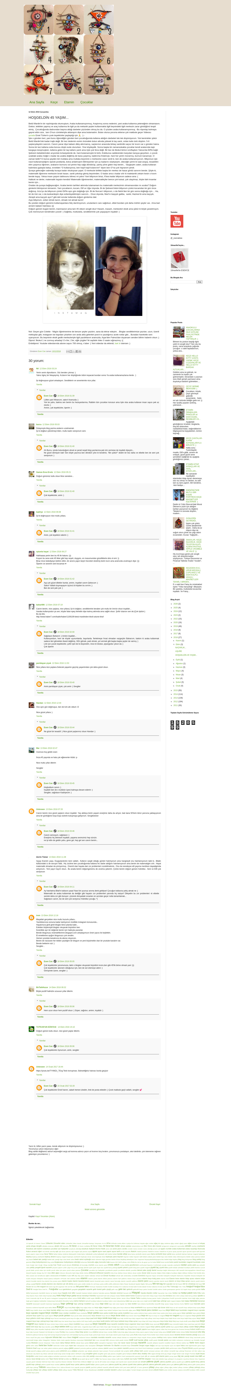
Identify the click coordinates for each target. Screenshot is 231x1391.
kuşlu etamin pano (115, 1335)
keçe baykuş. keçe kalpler (94, 1310)
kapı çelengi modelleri (82, 1304)
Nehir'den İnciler (46, 1345)
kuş (79, 1335)
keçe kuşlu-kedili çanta (184, 1321)
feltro (87, 1286)
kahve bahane (79, 1301)
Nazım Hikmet (176, 1343)
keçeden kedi (103, 1329)
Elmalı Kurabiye (109, 1276)
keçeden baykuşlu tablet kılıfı (48, 1329)
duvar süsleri (137, 1273)
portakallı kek (119, 1351)
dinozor (62, 1273)
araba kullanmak (178, 1249)
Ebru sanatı (30, 1276)
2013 (176, 698)
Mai (37, 748)
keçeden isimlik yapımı (91, 1329)
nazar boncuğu (131, 1343)
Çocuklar (86, 102)
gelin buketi (97, 1289)
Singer (169, 1354)
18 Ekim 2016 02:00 (66, 632)
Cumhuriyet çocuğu (160, 1265)
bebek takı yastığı (40, 1259)
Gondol (149, 1289)
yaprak (77, 1367)
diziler (82, 1273)
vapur (89, 1362)
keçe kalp (112, 1318)
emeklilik (135, 1276)
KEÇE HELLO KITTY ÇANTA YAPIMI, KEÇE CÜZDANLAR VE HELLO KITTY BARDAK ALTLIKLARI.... (187, 363)
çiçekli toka (163, 1267)
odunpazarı (81, 1345)
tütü (157, 1359)
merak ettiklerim (178, 1337)
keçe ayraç (197, 1307)
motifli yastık (153, 1340)
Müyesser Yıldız (49, 1343)
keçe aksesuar (125, 1307)
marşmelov (133, 1337)
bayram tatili (138, 1257)
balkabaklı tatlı (102, 1254)
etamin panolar (154, 1281)
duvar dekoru (127, 1273)
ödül (186, 1345)
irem (38, 915)
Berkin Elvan (116, 1259)
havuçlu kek (127, 1293)
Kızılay (62, 1332)
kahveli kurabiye (90, 1301)
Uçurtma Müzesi (188, 1359)
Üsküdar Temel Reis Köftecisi (77, 1362)
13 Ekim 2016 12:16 (49, 915)
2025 (176, 608)
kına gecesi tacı (173, 1329)
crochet (91, 1265)
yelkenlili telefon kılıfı (116, 1367)
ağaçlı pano (183, 1243)
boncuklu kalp (104, 1262)
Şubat (178, 682)
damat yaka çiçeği (144, 1270)
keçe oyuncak (154, 1324)
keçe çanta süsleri (150, 1313)
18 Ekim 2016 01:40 (66, 446)
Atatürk (133, 1251)
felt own (73, 1287)
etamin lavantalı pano (97, 1281)
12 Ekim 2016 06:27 (58, 552)
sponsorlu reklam (66, 1356)
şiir (146, 1356)
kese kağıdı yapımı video (156, 1329)
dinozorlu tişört (71, 1273)
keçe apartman (148, 1307)
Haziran (179, 667)
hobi (104, 1296)
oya (159, 1345)
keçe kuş (172, 1321)
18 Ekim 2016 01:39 (66, 396)
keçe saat (187, 1324)
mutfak (28, 1343)
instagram (54, 1298)
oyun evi (173, 1345)
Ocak (178, 686)
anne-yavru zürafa (120, 1249)
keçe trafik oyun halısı (96, 1327)
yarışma (82, 1367)
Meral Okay (189, 1337)
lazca (199, 1335)
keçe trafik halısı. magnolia (79, 1327)
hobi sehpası (111, 1296)
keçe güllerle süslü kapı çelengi (38, 1318)
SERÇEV (78, 1354)
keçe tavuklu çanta (48, 1327)
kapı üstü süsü (114, 1304)
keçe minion (51, 1324)
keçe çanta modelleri (122, 1313)
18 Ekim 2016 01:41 (66, 531)
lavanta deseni (169, 1335)
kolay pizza (162, 1332)
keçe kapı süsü (52, 1321)
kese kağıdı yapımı (139, 1329)
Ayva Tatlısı (48, 1254)
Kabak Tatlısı (136, 1298)
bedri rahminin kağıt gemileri (101, 1259)
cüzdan (184, 1265)
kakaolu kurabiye (102, 1301)
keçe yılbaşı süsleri (186, 1327)
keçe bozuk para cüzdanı (147, 1310)
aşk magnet (75, 1251)
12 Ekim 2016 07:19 (54, 605)
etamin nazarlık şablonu (129, 1281)
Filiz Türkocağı (172, 1287)
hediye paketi (186, 1293)
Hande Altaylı (57, 1293)
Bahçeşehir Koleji (75, 1254)
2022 (176, 619)
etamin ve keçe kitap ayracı (179, 1281)
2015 (176, 690)
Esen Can (48, 396)
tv (173, 1359)
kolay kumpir (153, 1332)
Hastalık (79, 1293)
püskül (146, 1351)
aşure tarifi (116, 1251)
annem (155, 1249)
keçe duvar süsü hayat (133, 1316)
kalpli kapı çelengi (159, 1301)
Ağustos (179, 663)
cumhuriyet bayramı (146, 1265)
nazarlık (142, 1342)
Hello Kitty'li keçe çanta (66, 1296)
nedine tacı (185, 1343)
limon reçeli (30, 1337)
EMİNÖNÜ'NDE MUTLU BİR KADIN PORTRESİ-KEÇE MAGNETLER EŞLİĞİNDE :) (194, 496)
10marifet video (59, 1243)
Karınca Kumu (179, 1304)
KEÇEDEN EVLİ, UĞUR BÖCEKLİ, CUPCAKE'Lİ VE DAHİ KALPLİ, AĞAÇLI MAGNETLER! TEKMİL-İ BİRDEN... (187, 575)
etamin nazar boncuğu (112, 1281)
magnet (75, 1337)
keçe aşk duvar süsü (161, 1307)
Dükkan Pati (192, 1273)
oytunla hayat (42, 552)
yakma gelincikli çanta (157, 1364)
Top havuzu (103, 1359)
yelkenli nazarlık (102, 1367)
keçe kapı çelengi (39, 1321)
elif (73, 1276)
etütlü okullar (86, 1284)
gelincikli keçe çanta (140, 1289)
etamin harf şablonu (120, 1278)
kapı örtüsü (96, 1304)
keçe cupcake (199, 1310)
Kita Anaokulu (70, 1332)
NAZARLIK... (180, 647)
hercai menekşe (83, 1296)
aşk (57, 1251)
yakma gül (169, 1364)
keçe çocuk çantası (62, 1315)
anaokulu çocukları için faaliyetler (56, 1249)
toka (97, 1359)
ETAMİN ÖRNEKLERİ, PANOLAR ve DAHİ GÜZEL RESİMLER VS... (193, 414)
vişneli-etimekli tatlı (133, 1362)
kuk (49, 1335)
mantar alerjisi (116, 1337)
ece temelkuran (40, 1276)
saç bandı (36, 1354)
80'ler (109, 1243)
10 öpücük (29, 1243)
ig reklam (194, 1296)
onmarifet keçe (125, 1345)
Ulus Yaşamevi (200, 1359)
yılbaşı (152, 1367)
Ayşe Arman (40, 1254)
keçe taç (38, 1327)
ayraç (174, 1251)
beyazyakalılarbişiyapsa (153, 1259)
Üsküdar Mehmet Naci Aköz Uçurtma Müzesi (51, 1362)
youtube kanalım (110, 1370)
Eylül (178, 660)
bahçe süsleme (63, 1254)
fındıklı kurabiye (113, 1287)
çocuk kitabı (30, 1270)
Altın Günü (148, 1246)
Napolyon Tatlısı (111, 1343)
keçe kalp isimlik (122, 1318)
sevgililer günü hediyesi (124, 1354)
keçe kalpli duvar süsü (172, 1318)
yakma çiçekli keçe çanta (69, 1364)
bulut (158, 1262)
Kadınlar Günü (187, 1298)
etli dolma (69, 1284)
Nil (37, 368)
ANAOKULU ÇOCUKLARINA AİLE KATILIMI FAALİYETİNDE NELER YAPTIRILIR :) (193, 333)
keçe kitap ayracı (131, 1321)
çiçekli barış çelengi (110, 1267)
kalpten (178, 1301)
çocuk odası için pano (58, 1270)
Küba (140, 1335)
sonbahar (56, 1356)
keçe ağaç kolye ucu (87, 1307)
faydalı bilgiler (140, 1284)
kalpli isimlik (148, 1301)
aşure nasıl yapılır (104, 1251)
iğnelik (200, 1296)
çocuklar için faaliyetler (97, 1270)
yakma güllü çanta (193, 1364)
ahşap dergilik (36, 1246)
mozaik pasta (163, 1340)
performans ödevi (176, 1348)
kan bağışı (186, 1301)
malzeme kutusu (84, 1337)
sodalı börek (38, 1356)
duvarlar (153, 1273)
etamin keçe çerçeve (134, 1278)
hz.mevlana (167, 1296)
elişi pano (81, 1276)
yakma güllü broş (180, 1364)
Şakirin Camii (120, 1356)
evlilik (106, 1284)
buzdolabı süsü (199, 1262)
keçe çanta (93, 1313)
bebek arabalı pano (149, 1257)
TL (94, 1359)
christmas (75, 1265)
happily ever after (68, 1293)
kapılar (122, 1304)
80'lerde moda (116, 1243)
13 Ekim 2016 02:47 (48, 748)
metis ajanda (65, 1340)
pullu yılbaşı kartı (136, 1351)
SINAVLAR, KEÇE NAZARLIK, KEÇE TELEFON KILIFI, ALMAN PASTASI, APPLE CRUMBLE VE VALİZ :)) (194, 545)
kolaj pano (132, 1332)
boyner (112, 1262)
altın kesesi (157, 1246)
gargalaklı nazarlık (85, 1289)
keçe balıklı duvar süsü (38, 1310)
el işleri (68, 1276)
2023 (176, 615)
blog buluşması (187, 1259)
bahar (56, 1254)
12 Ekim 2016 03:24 (48, 368)
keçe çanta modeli (106, 1313)
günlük (198, 1289)
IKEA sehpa (180, 1296)
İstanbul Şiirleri (116, 1298)
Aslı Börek (45, 1251)
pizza (69, 1351)
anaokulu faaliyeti (88, 1249)
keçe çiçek (37, 1316)
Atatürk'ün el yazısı (165, 1251)
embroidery (127, 1276)
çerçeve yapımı (57, 1267)
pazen (106, 1348)
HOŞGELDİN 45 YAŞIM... (186, 655)
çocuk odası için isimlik (43, 1270)
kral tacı (41, 1335)
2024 (176, 611)
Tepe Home (53, 1359)
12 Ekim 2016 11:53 (60, 663)
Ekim (178, 644)
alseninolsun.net (137, 1246)
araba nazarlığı (191, 1249)
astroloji (52, 1251)
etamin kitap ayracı (187, 1278)
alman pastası (126, 1246)
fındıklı (105, 1287)
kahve (72, 1301)
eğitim (48, 1276)
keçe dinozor (106, 1316)
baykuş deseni (50, 1257)
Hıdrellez (92, 1296)
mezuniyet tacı (89, 1340)
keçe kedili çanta (90, 1321)
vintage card (114, 1362)
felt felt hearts (177, 1284)
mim (107, 1340)
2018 (176, 630)
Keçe (54, 102)
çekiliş (32, 1267)
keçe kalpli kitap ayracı (188, 1318)
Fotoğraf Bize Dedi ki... (40, 1289)
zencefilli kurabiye (189, 1370)
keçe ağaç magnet (102, 1307)
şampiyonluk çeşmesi (133, 1356)
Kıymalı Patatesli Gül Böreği (42, 1332)
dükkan (184, 1273)
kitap (77, 1332)
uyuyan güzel (30, 1362)
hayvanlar (161, 1293)
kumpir (63, 1335)
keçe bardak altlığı (54, 1310)
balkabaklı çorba (91, 1254)
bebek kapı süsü (162, 1257)
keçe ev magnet (172, 1315)
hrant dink (145, 1296)
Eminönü (141, 1276)
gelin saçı (114, 1289)
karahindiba (150, 1304)
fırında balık (133, 1287)
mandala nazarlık (104, 1337)
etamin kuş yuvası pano (53, 1281)
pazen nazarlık (123, 1348)
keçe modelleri (74, 1324)
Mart (178, 678)
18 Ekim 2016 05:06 (66, 1006)
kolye (188, 1332)
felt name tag (50, 1287)
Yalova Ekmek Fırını (67, 1367)
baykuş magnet (61, 1257)
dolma (86, 1273)
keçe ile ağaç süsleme (78, 1318)
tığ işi (74, 1359)
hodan (118, 1296)
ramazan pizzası (154, 1351)
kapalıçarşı (56, 1304)
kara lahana (142, 1304)
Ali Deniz (73, 1246)
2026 (176, 604)
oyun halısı (180, 1345)
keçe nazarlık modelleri (116, 1324)
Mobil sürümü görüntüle (95, 1209)
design (39, 1273)
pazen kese (113, 1348)
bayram (120, 1257)
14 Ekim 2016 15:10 (66, 1027)
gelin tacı (122, 1289)
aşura (90, 1251)
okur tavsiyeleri (90, 1345)
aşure (94, 1251)
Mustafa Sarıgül (199, 1340)
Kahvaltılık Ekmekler (62, 1301)
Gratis (165, 1289)
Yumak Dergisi (136, 1370)
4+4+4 (104, 1243)
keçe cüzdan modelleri (67, 1313)
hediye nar (176, 1293)
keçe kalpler (160, 1318)
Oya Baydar (165, 1345)
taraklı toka (194, 1356)
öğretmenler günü (195, 1345)
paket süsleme (53, 1348)
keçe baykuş (79, 1310)
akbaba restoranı (48, 1246)
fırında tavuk (162, 1287)
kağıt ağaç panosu (198, 1298)
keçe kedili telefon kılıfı (105, 1321)
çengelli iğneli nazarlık (43, 1267)
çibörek (86, 1267)
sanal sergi (57, 1354)
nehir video (34, 1345)
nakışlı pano (93, 1343)
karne (187, 1304)
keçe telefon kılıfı (62, 1327)
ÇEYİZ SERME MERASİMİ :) (192, 387)
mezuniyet (80, 1340)
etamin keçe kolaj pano (151, 1278)
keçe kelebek (119, 1321)
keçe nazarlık (99, 1324)
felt (154, 1283)
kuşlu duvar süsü (103, 1335)
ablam (124, 1243)
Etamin (69, 102)
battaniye (202, 1254)
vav (93, 1362)
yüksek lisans (158, 1370)
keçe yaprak (175, 1327)
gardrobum (67, 1289)
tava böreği (36, 1359)
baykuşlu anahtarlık (73, 1257)
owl (156, 1345)
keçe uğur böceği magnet (125, 1327)
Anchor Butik (100, 1249)
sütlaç (105, 1356)
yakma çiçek (152, 1361)
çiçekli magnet (145, 1267)
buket (154, 1262)
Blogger (108, 1385)
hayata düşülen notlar (149, 1293)
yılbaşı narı (37, 1370)
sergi (84, 1354)
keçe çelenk (197, 1313)
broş (132, 1262)
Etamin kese (174, 1278)
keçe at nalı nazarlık (177, 1307)
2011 (176, 705)
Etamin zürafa (40, 1284)
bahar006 (40, 605)
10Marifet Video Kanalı (73, 1243)
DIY (45, 1273)
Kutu (136, 1335)
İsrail (102, 1298)
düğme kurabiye (171, 1273)
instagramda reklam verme (68, 1298)
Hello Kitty (197, 1293)
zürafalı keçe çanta (32, 1372)
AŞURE (178, 651)
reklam (166, 1351)
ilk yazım (48, 1298)
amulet (188, 1246)
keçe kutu (195, 1321)
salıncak (50, 1354)
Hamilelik (42, 1293)
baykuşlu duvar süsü (88, 1257)
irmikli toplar (90, 1298)
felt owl (67, 1287)
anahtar (194, 1246)
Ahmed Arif (196, 1243)
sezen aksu (136, 1354)
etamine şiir (60, 1284)
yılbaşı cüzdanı (183, 1367)
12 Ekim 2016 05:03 (51, 424)
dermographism (190, 1270)
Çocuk (203, 1267)
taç (179, 1356)
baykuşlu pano (111, 1257)
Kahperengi (51, 1301)
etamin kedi (165, 1278)
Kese (130, 1329)
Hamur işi (48, 1293)
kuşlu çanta (93, 1335)
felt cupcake (167, 1284)
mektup (160, 1337)
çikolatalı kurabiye (184, 1267)
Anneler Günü (132, 1249)
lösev (69, 1337)
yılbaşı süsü (57, 1370)
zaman (175, 1370)
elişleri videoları (90, 1276)
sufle (73, 1356)
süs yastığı (90, 1356)
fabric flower (124, 1284)
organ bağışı (150, 1345)
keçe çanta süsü (162, 1313)
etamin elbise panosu (105, 1278)
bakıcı (83, 1254)
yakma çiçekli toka (129, 1364)
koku (115, 1332)
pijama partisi (55, 1351)
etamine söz (51, 1284)
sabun (200, 1351)
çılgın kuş (70, 1267)
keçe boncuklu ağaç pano (127, 1310)
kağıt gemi (29, 1301)
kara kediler (132, 1304)
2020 (176, 622)
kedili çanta (112, 1329)
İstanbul (107, 1298)
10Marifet (49, 1243)
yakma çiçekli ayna (178, 1362)
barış (129, 1254)
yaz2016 (94, 1367)
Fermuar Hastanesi (96, 1287)
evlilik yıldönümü (114, 1284)
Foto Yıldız (182, 1287)
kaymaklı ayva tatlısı (45, 1307)
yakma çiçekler (165, 1362)
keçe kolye (164, 1321)
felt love (34, 1287)
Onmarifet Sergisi (137, 1345)
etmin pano (78, 1284)
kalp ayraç (132, 1301)
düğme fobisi (161, 1273)
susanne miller (81, 1356)
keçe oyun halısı (143, 1324)
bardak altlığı (122, 1254)
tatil (200, 1356)
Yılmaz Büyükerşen (90, 1370)
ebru (203, 1273)
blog (179, 1259)
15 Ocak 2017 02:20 (66, 1086)
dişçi (77, 1273)
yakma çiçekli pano (101, 1364)
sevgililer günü (91, 1354)
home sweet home (127, 1296)
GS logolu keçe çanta (188, 1289)
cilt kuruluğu (84, 1265)
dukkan (120, 1273)
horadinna (138, 1296)
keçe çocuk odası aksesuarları (81, 1316)
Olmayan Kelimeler (103, 1345)
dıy (43, 1273)
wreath (143, 1362)
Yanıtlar (42, 390)
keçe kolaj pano (154, 1321)
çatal (194, 1265)
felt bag (159, 1284)
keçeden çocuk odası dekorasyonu (71, 1329)
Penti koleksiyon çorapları (151, 1348)
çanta (189, 1265)
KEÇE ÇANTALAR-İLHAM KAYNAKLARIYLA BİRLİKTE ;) (194, 441)
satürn (73, 1354)
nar (119, 1343)
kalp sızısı (140, 1301)
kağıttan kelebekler (40, 1301)
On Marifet (115, 1345)
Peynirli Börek (187, 1348)
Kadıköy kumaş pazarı (148, 1298)
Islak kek (188, 1296)
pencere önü (133, 1348)
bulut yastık (173, 1262)
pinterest (63, 1351)
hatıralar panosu (104, 1293)
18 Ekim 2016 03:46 (66, 831)
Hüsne (160, 1296)
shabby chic (146, 1354)
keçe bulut (170, 1310)
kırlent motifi (195, 1329)
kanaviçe (193, 1301)
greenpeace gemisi (173, 1289)
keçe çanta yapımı (175, 1313)
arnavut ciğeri (36, 1251)
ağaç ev (157, 1243)
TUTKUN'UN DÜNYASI (46, 1027)
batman (184, 1254)
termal (61, 1359)
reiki (162, 1351)
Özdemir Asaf (31, 1348)
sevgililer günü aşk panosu (106, 1354)
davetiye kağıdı (162, 1270)
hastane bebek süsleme (90, 1293)
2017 (176, 633)
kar (126, 1304)
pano (71, 1348)
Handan (39, 703)
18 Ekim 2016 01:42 (66, 579)
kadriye (39, 512)
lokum (65, 1337)
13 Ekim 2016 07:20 (54, 809)
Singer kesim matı (178, 1354)
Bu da (137, 1262)
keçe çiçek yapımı (47, 1316)
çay (198, 1265)
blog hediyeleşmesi (39, 1262)
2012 (176, 701)
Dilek (49, 1273)
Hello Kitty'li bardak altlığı (47, 1296)
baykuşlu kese (100, 1257)
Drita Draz (113, 1273)
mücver (40, 1343)
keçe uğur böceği (110, 1327)
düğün (180, 1273)
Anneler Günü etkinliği (145, 1249)
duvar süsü (146, 1273)
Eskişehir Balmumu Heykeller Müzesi (183, 1276)
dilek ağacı (55, 1273)
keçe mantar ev (40, 1324)
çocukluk (134, 1270)
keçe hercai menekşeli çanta (60, 1318)
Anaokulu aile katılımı (34, 1249)
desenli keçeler (31, 1273)
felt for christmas (189, 1284)
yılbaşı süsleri (47, 1370)
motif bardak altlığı (141, 1340)
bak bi (118, 343)
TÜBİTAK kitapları (144, 1359)
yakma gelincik (142, 1364)
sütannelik (98, 1356)
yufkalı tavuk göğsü (124, 1370)
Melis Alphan (167, 1337)
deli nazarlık (180, 1270)
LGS (203, 1335)
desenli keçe (200, 1270)
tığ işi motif (89, 1359)
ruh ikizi (194, 1351)
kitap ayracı (84, 1332)
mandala (94, 1337)
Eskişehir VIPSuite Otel (62, 1278)
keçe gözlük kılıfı (198, 1316)
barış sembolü (176, 1254)
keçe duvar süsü (118, 1315)
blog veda (50, 1262)
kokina (95, 1332)
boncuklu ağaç (93, 1262)
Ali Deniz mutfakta (83, 1246)
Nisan (178, 675)
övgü (203, 1345)
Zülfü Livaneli (200, 1370)
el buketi (62, 1276)
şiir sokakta (151, 1356)
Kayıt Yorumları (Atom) (45, 1216)
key (166, 1329)
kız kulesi (56, 1332)
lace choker (160, 1335)
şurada (32, 135)
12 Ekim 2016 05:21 (62, 472)
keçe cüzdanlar (82, 1313)
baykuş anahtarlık (38, 1257)
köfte (199, 1332)
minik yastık (119, 1340)
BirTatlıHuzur (42, 987)
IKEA (174, 1296)
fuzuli (60, 1289)
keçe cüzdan (51, 1313)
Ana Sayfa (36, 102)
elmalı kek (99, 1276)
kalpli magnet (171, 1301)
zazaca (180, 1370)
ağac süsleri (149, 1243)
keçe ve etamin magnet (142, 1327)
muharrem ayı (189, 1340)
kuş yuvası (85, 1335)
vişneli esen (123, 1362)
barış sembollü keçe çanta (161, 1254)
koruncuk (193, 1332)
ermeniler (160, 1276)
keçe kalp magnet (134, 1318)
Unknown (40, 809)
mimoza (112, 1340)
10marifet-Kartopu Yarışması (91, 1243)
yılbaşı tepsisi (67, 1370)
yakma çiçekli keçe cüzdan (50, 1364)
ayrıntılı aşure (181, 1251)
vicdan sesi (106, 1362)
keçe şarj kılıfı (196, 1324)
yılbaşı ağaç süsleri (171, 1367)
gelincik (130, 1289)
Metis (58, 1340)
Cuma (122, 1265)
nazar (123, 1343)
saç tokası (43, 1354)
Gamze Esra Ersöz (44, 472)
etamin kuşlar (67, 1281)
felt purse (80, 1286)
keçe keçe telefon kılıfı (76, 1321)
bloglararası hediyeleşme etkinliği (67, 1262)
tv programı (179, 1359)
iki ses (42, 1298)
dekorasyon (172, 1270)
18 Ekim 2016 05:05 (66, 961)
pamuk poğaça (64, 1348)
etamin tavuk (164, 1281)
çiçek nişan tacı (98, 1267)
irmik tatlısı (81, 1298)
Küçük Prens (146, 1335)
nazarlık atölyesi (152, 1343)
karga (172, 1304)
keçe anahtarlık (137, 1307)
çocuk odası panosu (74, 1270)
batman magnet (192, 1254)
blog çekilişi (197, 1259)
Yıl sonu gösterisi (142, 1367)
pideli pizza (46, 1351)
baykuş (29, 1257)
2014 (176, 694)
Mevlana (73, 1340)
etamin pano (143, 1281)
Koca (91, 1332)
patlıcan (89, 1348)
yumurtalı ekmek (147, 1370)
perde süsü (164, 1348)
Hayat (136, 1292)
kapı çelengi (67, 1303)
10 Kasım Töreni (39, 1243)
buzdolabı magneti (186, 1262)
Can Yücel (57, 1265)
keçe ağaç (76, 1307)
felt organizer (60, 1287)
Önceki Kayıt (154, 1204)
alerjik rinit (58, 1246)
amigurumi (165, 1246)
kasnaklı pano (199, 1304)
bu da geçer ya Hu (146, 1262)
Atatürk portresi (142, 1251)
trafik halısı (120, 1359)
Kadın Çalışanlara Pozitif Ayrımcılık (169, 1298)
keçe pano (164, 1324)
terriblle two (68, 1359)
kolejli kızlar (171, 1332)
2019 (176, 626)
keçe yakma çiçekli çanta (160, 1327)
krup (45, 1335)
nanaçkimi (102, 1343)
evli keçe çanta (98, 1284)
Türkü (154, 1359)
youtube (100, 1370)
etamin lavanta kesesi (81, 1281)
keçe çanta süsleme (137, 1313)
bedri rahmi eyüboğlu (83, 1259)
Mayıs (178, 671)
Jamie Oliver (125, 1298)
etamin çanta (92, 1278)
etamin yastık (195, 1281)
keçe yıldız (34, 1329)
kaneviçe (49, 1304)
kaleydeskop (121, 1301)
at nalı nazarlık (125, 1251)
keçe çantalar (187, 1313)
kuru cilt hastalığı (72, 1335)
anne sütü (109, 1249)
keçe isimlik (103, 1318)
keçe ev (144, 1315)
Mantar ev (125, 1337)
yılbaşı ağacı (159, 1367)
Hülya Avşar (154, 1296)
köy (203, 1332)
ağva (189, 1243)
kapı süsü (104, 1304)
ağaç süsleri (175, 1243)
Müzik (57, 1343)
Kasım (179, 640)
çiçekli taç (154, 1267)
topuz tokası (112, 1359)
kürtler (153, 1335)
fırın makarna (123, 1287)
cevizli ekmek (66, 1265)
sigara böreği (155, 1354)
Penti (140, 1348)
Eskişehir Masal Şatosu (45, 1278)
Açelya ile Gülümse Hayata (135, 1243)
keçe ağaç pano (114, 1307)
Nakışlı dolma (70, 1343)
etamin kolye (200, 1278)
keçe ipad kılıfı (91, 1318)
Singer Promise (190, 1354)
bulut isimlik (165, 1262)
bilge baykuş (173, 1259)
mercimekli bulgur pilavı (34, 1340)
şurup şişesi (173, 1356)
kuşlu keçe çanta (128, 1335)
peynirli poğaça (36, 1351)
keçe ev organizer (186, 1316)
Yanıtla (39, 384)
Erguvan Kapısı (151, 1276)
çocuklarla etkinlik (124, 1270)
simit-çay (164, 1354)
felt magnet (41, 1287)
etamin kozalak (31, 1281)
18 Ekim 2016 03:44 (66, 727)
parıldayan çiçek (43, 663)
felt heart (199, 1284)
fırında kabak (141, 1287)
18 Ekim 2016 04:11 (66, 887)
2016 (176, 637)
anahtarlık (201, 1246)
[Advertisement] (95, 1179)
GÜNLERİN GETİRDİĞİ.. (191, 519)
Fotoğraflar (53, 1289)
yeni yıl (133, 1367)
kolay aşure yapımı (142, 1332)
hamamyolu (34, 1293)
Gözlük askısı (157, 1289)
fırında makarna (152, 1287)
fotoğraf (189, 1286)
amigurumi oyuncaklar (177, 1246)
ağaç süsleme (165, 1243)
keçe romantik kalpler (176, 1324)
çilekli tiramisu (195, 1267)
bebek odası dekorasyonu (177, 1257)
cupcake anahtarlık (173, 1265)
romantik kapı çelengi (176, 1351)
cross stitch (113, 1265)
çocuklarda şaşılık (111, 1270)
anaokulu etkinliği (75, 1249)
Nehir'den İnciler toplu (60, 1345)
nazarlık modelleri (165, 1343)
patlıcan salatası (97, 1348)
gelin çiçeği (106, 1289)
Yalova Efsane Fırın (53, 1367)
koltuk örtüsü (180, 1332)
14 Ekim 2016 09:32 (57, 987)
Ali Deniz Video (96, 1246)
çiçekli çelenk (123, 1267)
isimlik (97, 1298)
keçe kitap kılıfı (143, 1321)
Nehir (192, 1343)
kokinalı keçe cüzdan (105, 1332)
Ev (92, 1284)
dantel (154, 1270)
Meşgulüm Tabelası (49, 1340)
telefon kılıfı (45, 1359)
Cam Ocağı (30, 1265)
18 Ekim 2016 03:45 (66, 783)
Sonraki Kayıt (35, 1204)
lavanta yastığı (191, 1335)
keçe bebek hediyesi (111, 1310)
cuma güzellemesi (132, 1265)
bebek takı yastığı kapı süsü (57, 1259)
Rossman (188, 1351)
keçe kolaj (68, 1307)
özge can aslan (42, 1348)
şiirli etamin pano (162, 1356)
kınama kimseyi (184, 1329)
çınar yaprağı (78, 1267)
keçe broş (162, 1310)
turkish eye (128, 1359)
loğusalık (48, 1337)
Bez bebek (165, 1259)
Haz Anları (168, 1293)
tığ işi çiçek (81, 1359)
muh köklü (172, 1340)
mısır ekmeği (100, 1340)
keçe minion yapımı (62, 1324)
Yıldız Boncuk (78, 1370)
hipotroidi (100, 1296)
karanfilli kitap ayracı (162, 1304)
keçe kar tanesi (63, 1321)
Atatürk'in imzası (153, 1251)
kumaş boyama (56, 1335)
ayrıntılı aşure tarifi (193, 1251)
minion (126, 1340)
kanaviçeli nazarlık (39, 1304)
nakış (62, 1343)
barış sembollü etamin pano (141, 1254)
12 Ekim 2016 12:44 (52, 703)
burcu (38, 424)
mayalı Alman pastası (149, 1337)
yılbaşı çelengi (194, 1367)
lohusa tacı (57, 1337)
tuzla (135, 1359)
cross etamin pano (101, 1265)
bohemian (83, 1262)
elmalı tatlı (119, 1276)
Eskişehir (167, 1276)
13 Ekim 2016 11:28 (57, 857)
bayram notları (129, 1257)
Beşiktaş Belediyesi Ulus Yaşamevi (132, 1259)
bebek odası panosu (193, 1257)
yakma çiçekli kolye (87, 1364)
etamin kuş (41, 1281)
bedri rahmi (71, 1259)
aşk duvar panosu (65, 1251)
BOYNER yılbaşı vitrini (123, 1262)
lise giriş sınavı (40, 1337)
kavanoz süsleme (32, 1307)
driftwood (92, 1273)
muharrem (179, 1340)
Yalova (42, 1367)
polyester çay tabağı (85, 1351)
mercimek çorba (199, 1337)
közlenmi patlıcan (32, 1335)
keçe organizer (130, 1324)
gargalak (75, 1289)
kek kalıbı (120, 1329)
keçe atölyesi (188, 1307)
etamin (84, 1278)
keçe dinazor (96, 1316)
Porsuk (111, 1351)
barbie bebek (112, 1254)
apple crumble (166, 1249)
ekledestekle (54, 1276)
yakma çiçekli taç (115, 1364)
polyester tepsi (98, 1351)
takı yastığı (185, 1356)
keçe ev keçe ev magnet (157, 1316)
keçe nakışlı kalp (86, 1324)
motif (131, 1340)
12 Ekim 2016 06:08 (52, 512)
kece (54, 1307)
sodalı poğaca (48, 1356)
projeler (126, 1351)
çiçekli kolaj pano (134, 1267)
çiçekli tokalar (173, 1267)
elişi (76, 1276)
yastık (88, 1367)
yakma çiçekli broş (192, 1362)
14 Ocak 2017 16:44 (54, 1067)
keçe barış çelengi (67, 1310)
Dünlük (199, 1273)
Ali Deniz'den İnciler (111, 1246)
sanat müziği (66, 1354)
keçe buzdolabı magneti (184, 1310)
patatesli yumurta (80, 1348)
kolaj (119, 1332)
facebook (132, 1284)
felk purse (148, 1284)
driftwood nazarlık (103, 1273)
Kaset (192, 1304)
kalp (127, 1301)
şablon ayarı (112, 1356)
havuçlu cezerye (116, 1293)
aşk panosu (84, 1251)
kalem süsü (112, 1301)
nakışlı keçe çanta (82, 1343)
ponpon (105, 1351)
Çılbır (65, 1267)
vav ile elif (98, 1362)
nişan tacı (72, 1345)
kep (126, 1329)
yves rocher (168, 1370)
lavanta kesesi (180, 1335)
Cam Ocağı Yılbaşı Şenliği (44, 1265)
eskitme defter (75, 1278)
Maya (139, 1337)
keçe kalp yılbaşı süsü (148, 1318)
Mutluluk (34, 1343)
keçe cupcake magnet (35, 1313)
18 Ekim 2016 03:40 (66, 682)
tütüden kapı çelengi (166, 1359)
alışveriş (65, 1246)
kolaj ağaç (124, 1332)
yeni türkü (126, 1367)
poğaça (74, 1351)
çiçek (90, 1267)
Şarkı (142, 1356)
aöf (159, 1249)
